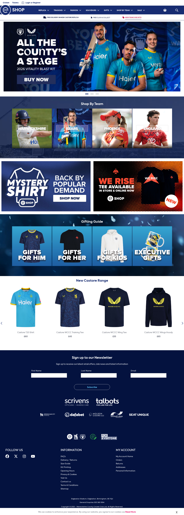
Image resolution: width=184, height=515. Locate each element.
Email (133, 371)
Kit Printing (66, 467)
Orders (119, 460)
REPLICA (44, 6)
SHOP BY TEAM (125, 6)
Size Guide (65, 463)
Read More (130, 512)
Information (71, 450)
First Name (36, 371)
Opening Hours (67, 471)
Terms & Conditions (69, 485)
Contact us (66, 481)
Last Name (86, 371)
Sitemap (65, 489)
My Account (126, 450)
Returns (119, 463)
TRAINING (60, 6)
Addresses (120, 467)
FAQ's (63, 456)
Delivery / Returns (69, 460)
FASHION (76, 6)
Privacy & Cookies (69, 474)
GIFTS (108, 6)
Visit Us (64, 478)
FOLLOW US (14, 450)
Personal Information (125, 471)
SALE (141, 6)
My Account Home (124, 456)
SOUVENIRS (92, 6)
